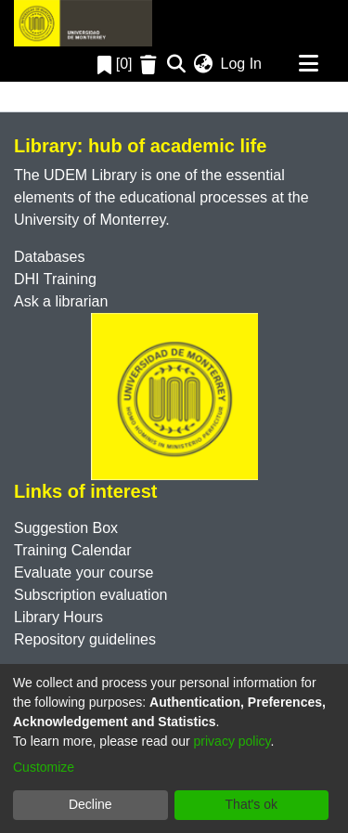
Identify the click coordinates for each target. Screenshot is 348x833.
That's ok (251, 804)
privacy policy (232, 741)
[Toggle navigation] (308, 64)
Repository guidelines (85, 639)
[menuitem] (203, 64)
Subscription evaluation (90, 595)
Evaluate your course (83, 572)
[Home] (83, 23)
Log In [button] (242, 64)
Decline (90, 804)
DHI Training (55, 279)
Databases (49, 257)
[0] (115, 64)
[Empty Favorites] (150, 64)
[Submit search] (176, 64)
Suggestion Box (66, 528)
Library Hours (58, 617)
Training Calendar (73, 550)
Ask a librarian (61, 301)
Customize (43, 767)
